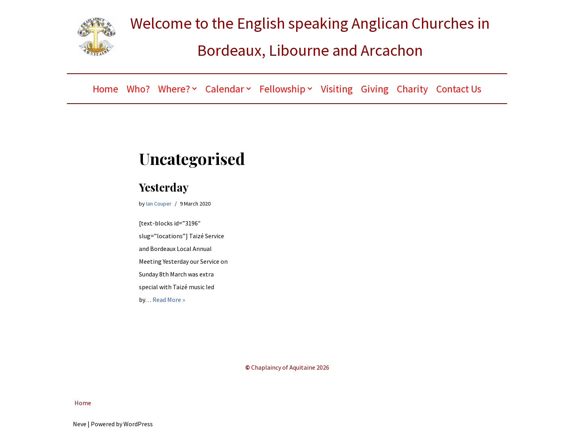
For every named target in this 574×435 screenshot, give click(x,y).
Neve (79, 424)
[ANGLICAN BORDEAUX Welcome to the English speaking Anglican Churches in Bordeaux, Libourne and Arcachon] (287, 37)
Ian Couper (159, 203)
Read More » (168, 300)
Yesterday (164, 187)
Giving (375, 88)
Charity (412, 88)
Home (105, 88)
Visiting (337, 88)
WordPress (138, 424)
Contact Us (458, 88)
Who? (138, 88)
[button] (194, 88)
